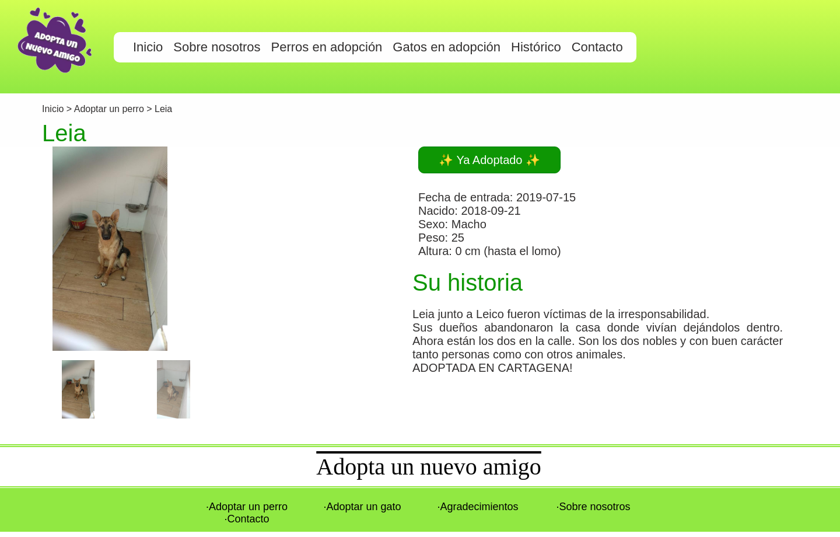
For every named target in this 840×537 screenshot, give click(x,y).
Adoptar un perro (109, 109)
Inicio (54, 109)
